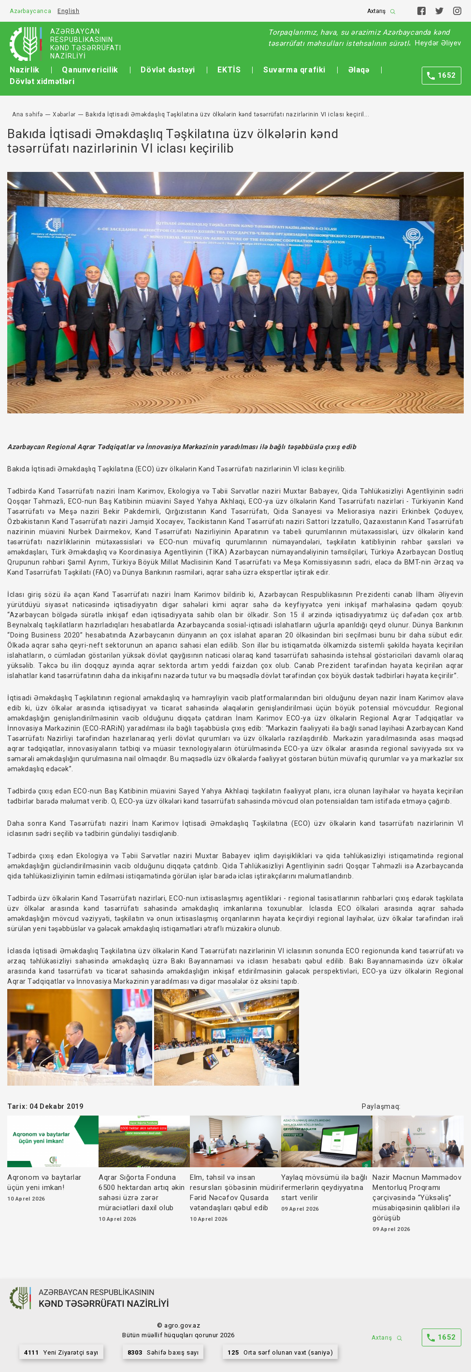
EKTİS (229, 69)
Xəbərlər (64, 114)
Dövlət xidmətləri (42, 81)
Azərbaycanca (30, 11)
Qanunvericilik (90, 69)
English (68, 11)
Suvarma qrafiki (294, 69)
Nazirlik (25, 69)
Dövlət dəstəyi (168, 69)
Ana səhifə (27, 114)
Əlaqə (359, 69)
